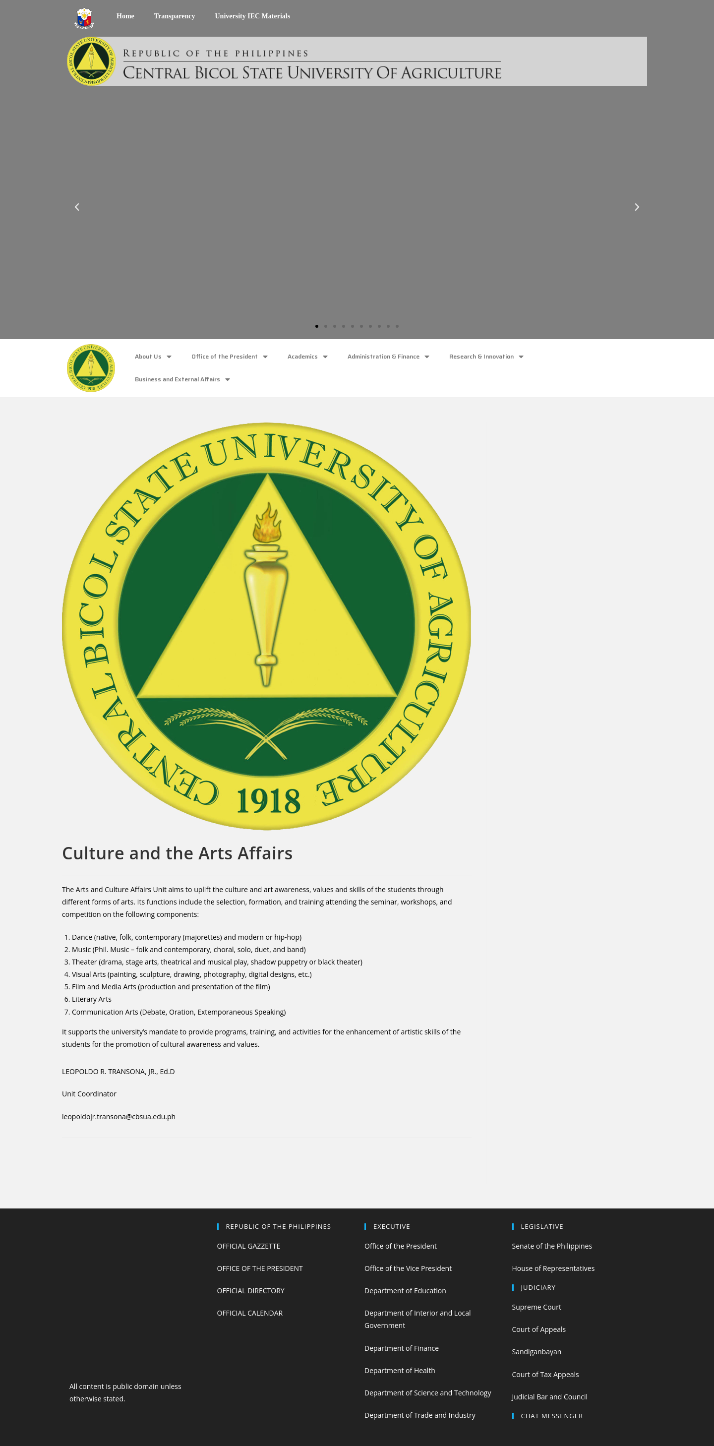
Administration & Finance (388, 357)
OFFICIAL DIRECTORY (251, 1290)
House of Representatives (553, 1268)
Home (125, 16)
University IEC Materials (252, 16)
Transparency (174, 16)
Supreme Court (536, 1307)
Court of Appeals (539, 1329)
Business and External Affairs (182, 379)
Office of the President (229, 357)
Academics (308, 357)
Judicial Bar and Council (550, 1396)
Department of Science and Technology (427, 1392)
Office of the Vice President (408, 1268)
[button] (316, 326)
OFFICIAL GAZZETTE (249, 1246)
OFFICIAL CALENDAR (250, 1313)
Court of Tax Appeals (545, 1374)
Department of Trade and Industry (420, 1415)
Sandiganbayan (537, 1351)
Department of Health (399, 1370)
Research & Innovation (486, 357)
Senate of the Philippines (552, 1246)
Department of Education (405, 1290)
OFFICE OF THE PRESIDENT (260, 1268)
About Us (153, 357)
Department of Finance (401, 1348)
